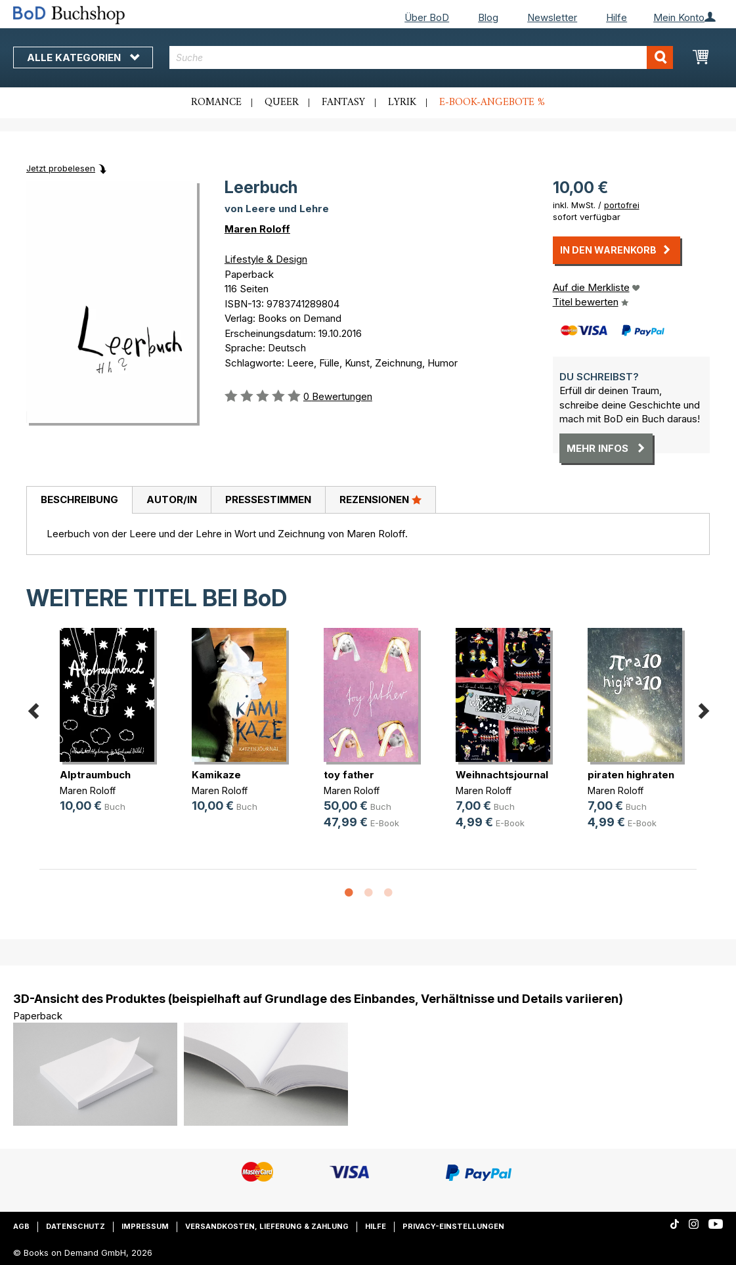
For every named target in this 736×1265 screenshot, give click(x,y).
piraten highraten (631, 774)
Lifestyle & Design (266, 259)
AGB (21, 1226)
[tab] (79, 500)
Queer (282, 102)
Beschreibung (79, 499)
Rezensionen (380, 499)
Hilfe (616, 17)
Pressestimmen (268, 499)
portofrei (621, 205)
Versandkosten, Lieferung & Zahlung (267, 1226)
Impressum (145, 1226)
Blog (488, 17)
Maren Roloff (257, 229)
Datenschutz (75, 1226)
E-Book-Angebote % (492, 102)
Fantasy (343, 102)
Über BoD (426, 17)
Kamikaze (216, 774)
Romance (216, 102)
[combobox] (421, 57)
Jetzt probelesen (60, 168)
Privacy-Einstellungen (453, 1226)
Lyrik (402, 102)
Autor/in (171, 499)
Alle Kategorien (83, 57)
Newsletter (552, 17)
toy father (349, 774)
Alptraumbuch (95, 774)
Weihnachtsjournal (502, 774)
